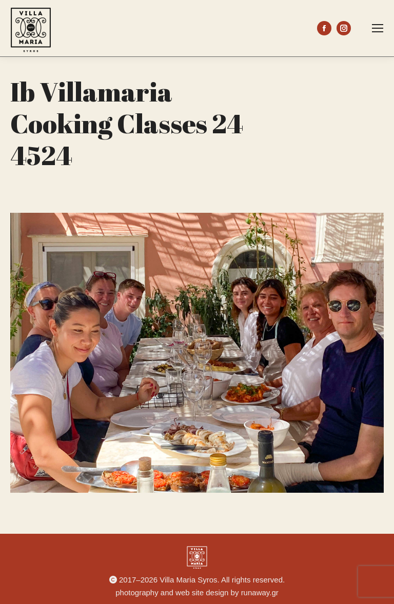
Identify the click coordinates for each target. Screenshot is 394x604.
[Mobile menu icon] (377, 28)
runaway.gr (260, 592)
